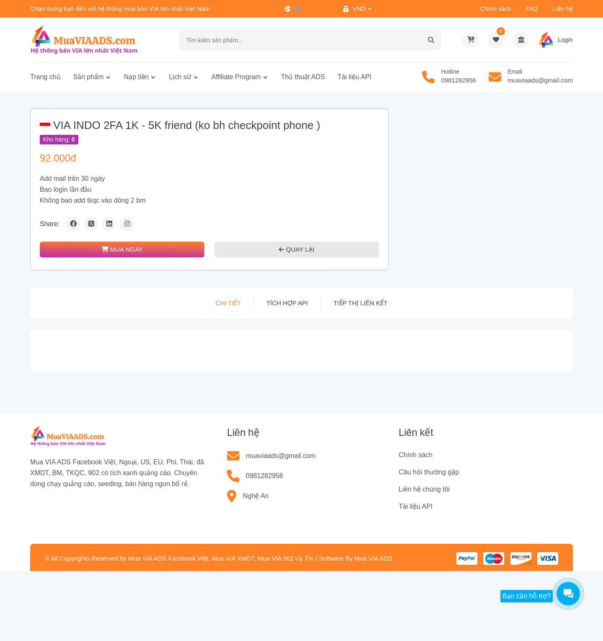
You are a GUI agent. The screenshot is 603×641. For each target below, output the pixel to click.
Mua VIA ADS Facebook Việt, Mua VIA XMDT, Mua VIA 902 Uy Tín (221, 558)
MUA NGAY (122, 249)
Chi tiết (228, 302)
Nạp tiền (136, 76)
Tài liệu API (354, 76)
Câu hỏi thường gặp (429, 472)
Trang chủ (45, 76)
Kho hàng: (59, 139)
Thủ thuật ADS (303, 76)
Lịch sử (180, 76)
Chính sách (495, 8)
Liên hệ (563, 8)
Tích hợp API (287, 302)
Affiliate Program (236, 76)
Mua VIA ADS (373, 558)
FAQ (532, 8)
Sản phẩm (88, 76)
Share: (49, 223)
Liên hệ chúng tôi (424, 489)
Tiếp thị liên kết (360, 302)
